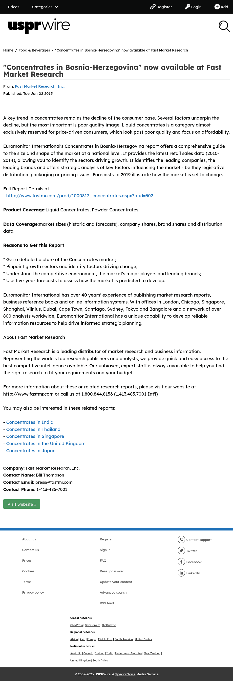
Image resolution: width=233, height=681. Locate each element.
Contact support (194, 540)
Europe (91, 639)
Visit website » (21, 504)
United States (143, 639)
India (109, 653)
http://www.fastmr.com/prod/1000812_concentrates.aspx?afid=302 (79, 196)
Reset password (112, 571)
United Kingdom (80, 660)
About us (29, 539)
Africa (74, 639)
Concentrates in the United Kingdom (45, 443)
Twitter (187, 551)
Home (8, 50)
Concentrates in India (29, 422)
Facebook (189, 562)
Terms (26, 582)
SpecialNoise (125, 674)
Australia (76, 653)
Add (221, 6)
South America (124, 639)
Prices (13, 6)
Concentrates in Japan (30, 451)
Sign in (105, 550)
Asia (82, 639)
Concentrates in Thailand (33, 429)
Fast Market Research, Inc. (39, 86)
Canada (88, 653)
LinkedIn (188, 573)
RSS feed (107, 603)
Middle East (105, 639)
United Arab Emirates (128, 653)
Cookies (28, 571)
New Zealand (152, 653)
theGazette (109, 625)
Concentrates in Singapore (35, 436)
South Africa (100, 660)
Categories (45, 6)
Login (193, 6)
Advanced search (113, 592)
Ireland (100, 653)
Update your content (116, 582)
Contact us (30, 550)
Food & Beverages (34, 50)
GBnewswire (92, 625)
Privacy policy (33, 592)
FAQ (103, 560)
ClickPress (76, 625)
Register (161, 6)
